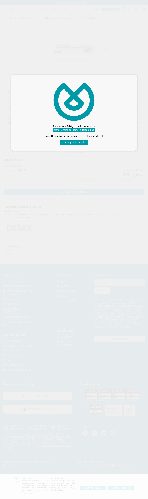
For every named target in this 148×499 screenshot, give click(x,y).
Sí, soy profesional (74, 142)
